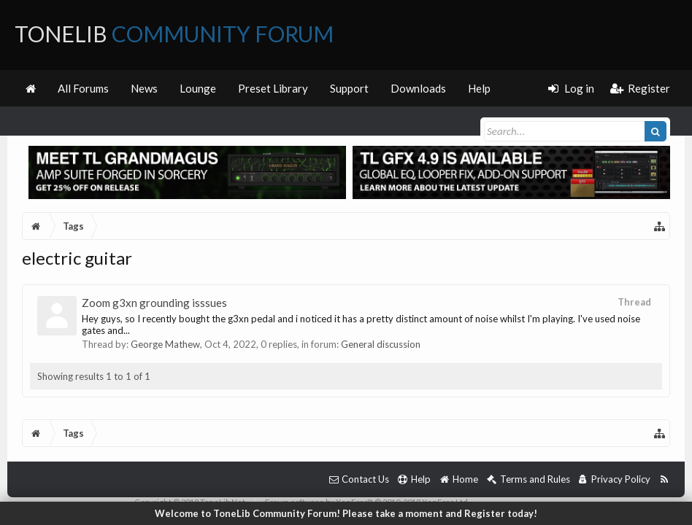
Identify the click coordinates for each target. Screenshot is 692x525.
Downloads (418, 88)
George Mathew (165, 344)
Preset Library (273, 88)
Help (479, 88)
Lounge (198, 88)
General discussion (380, 344)
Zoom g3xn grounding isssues (154, 302)
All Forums (83, 88)
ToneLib (174, 33)
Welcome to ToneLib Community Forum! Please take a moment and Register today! (346, 513)
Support (349, 88)
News (144, 88)
